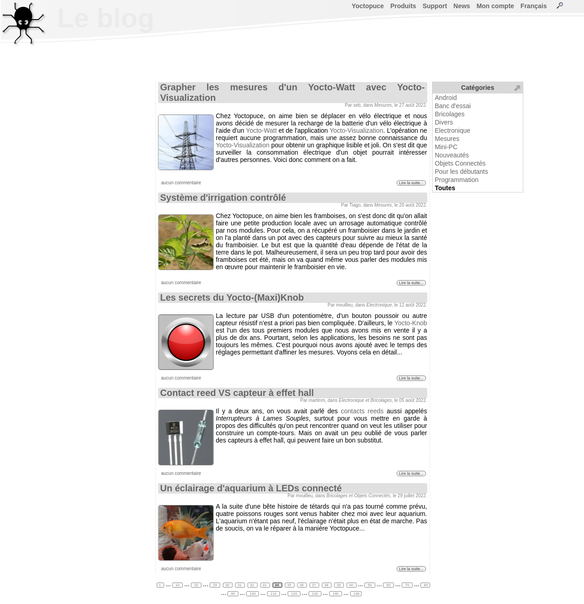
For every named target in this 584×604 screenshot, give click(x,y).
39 (339, 585)
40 (351, 585)
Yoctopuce (368, 6)
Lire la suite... (411, 183)
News (462, 6)
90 (233, 594)
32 (252, 585)
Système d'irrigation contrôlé (223, 198)
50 (370, 585)
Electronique (452, 130)
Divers (444, 122)
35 (289, 585)
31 (240, 585)
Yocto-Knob (410, 323)
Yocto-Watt (261, 130)
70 (407, 585)
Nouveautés (452, 155)
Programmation (457, 179)
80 (425, 585)
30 (227, 585)
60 (388, 585)
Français (534, 6)
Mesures (447, 138)
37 (314, 585)
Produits (403, 6)
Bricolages (449, 114)
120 (294, 594)
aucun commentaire (181, 182)
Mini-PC (446, 147)
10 (177, 585)
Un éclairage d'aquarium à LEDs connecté (251, 488)
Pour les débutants (461, 171)
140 (336, 594)
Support (434, 6)
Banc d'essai (453, 105)
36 (301, 585)
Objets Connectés (460, 163)
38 (326, 585)
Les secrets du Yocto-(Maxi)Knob (232, 297)
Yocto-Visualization (356, 130)
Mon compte (495, 6)
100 (253, 594)
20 (196, 585)
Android (446, 97)
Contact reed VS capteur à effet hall (237, 393)
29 (215, 585)
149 (356, 594)
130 (315, 594)
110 (273, 594)
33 (264, 585)
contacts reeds (362, 411)
